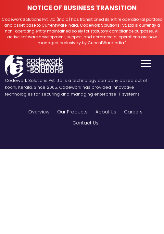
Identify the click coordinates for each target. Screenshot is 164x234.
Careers (133, 112)
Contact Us (85, 123)
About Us (105, 112)
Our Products (72, 112)
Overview (38, 112)
